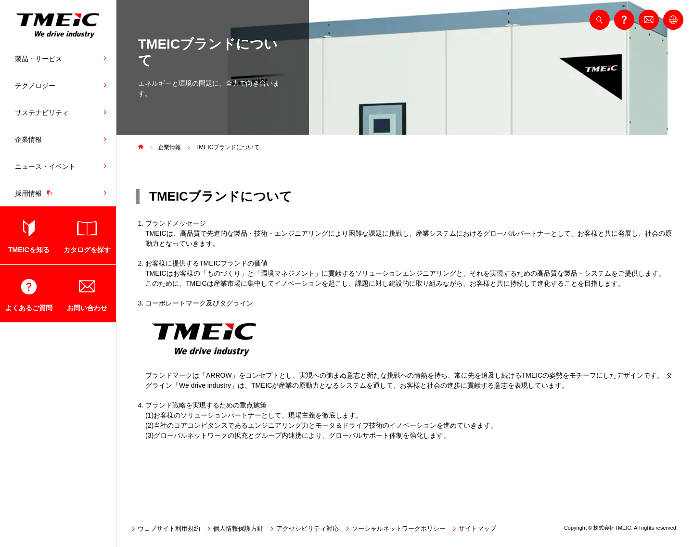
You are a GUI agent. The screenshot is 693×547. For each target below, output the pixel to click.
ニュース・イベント (45, 166)
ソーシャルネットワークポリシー (399, 528)
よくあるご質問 (28, 308)
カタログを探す (87, 250)
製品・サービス (38, 59)
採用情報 (35, 193)
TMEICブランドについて (227, 147)
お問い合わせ (87, 308)
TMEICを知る (29, 250)
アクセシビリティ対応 (307, 528)
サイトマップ (477, 528)
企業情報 (28, 139)
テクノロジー (35, 85)
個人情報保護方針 (238, 528)
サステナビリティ (42, 112)
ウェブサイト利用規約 (169, 528)
